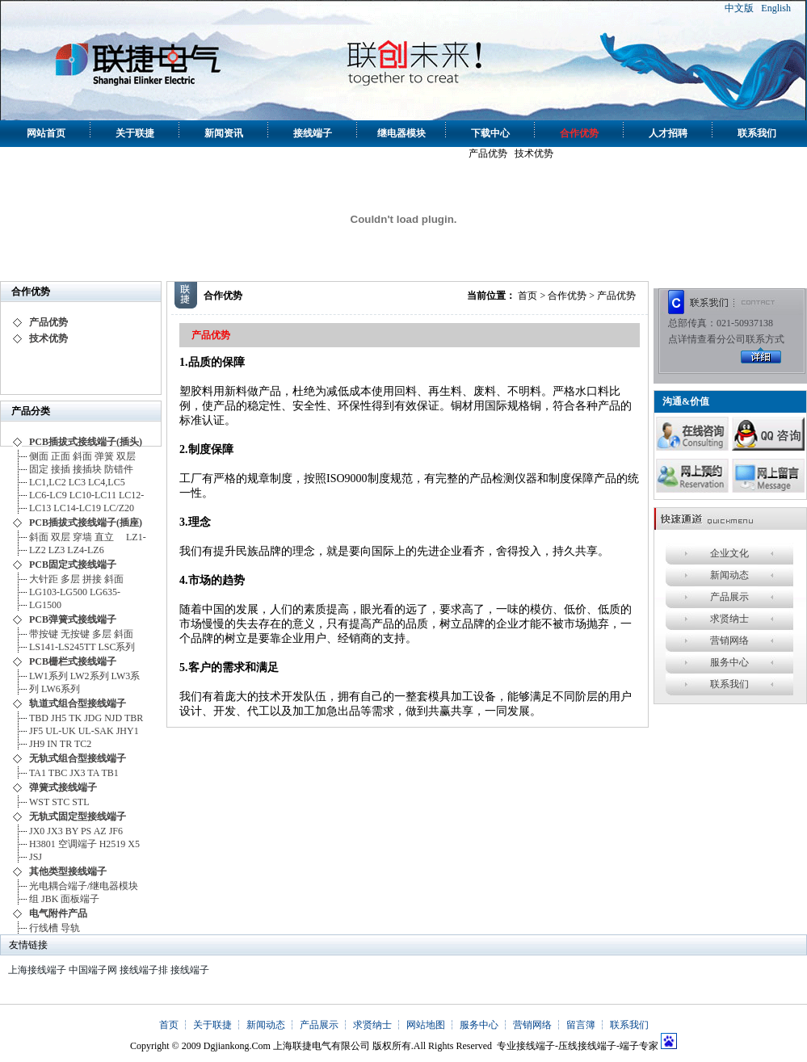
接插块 (87, 469)
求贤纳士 (729, 618)
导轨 (70, 928)
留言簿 (580, 1025)
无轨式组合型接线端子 (77, 758)
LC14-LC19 (77, 508)
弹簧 (104, 456)
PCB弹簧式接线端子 (72, 619)
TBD (38, 718)
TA (93, 773)
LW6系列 (60, 689)
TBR (133, 718)
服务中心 (729, 662)
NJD (113, 718)
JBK (49, 899)
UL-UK (60, 731)
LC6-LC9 (48, 495)
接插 (60, 469)
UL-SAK (96, 731)
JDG (93, 718)
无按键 (75, 634)
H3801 (42, 844)
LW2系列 (89, 676)
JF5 (36, 731)
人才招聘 (668, 133)
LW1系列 (48, 676)
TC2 (82, 743)
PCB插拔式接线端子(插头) (85, 441)
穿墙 (82, 537)
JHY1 (127, 731)
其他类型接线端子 (68, 871)
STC (60, 802)
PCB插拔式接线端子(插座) (85, 522)
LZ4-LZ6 (85, 550)
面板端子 (80, 899)
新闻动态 (729, 575)
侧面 (38, 456)
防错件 (118, 469)
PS (86, 831)
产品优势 (488, 153)
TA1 (37, 773)
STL (80, 802)
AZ (100, 831)
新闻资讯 (223, 133)
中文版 (739, 8)
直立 (109, 537)
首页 (527, 295)
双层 (126, 456)
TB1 (110, 773)
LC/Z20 (118, 508)
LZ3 (56, 550)
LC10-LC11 (92, 495)
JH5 (58, 718)
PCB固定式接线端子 (72, 564)
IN (52, 743)
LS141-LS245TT (62, 647)
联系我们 (757, 133)
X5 (134, 844)
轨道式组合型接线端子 (77, 703)
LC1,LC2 (47, 482)
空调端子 (77, 844)
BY (71, 831)
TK (75, 718)
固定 (38, 469)
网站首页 (46, 133)
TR (66, 743)
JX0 (36, 831)
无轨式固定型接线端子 (77, 816)
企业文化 (729, 553)
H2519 (112, 844)
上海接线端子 (37, 970)
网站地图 (425, 1025)
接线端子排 (144, 970)
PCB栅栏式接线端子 (72, 661)
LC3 (77, 482)
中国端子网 (93, 970)
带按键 (43, 634)
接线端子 (312, 133)
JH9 (36, 743)
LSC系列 (116, 647)
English (776, 8)
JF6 (116, 831)
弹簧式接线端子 (63, 787)
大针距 (43, 579)
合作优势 (579, 133)
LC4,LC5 (109, 482)
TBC (57, 773)
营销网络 (729, 640)
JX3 (77, 773)
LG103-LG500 (58, 592)
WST (39, 802)
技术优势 (534, 153)
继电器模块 (401, 133)
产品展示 (729, 596)
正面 (60, 456)
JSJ (35, 857)
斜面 (82, 456)
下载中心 (490, 133)
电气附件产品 (58, 913)
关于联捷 (135, 133)
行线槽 (43, 928)
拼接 (92, 579)
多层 (70, 579)
